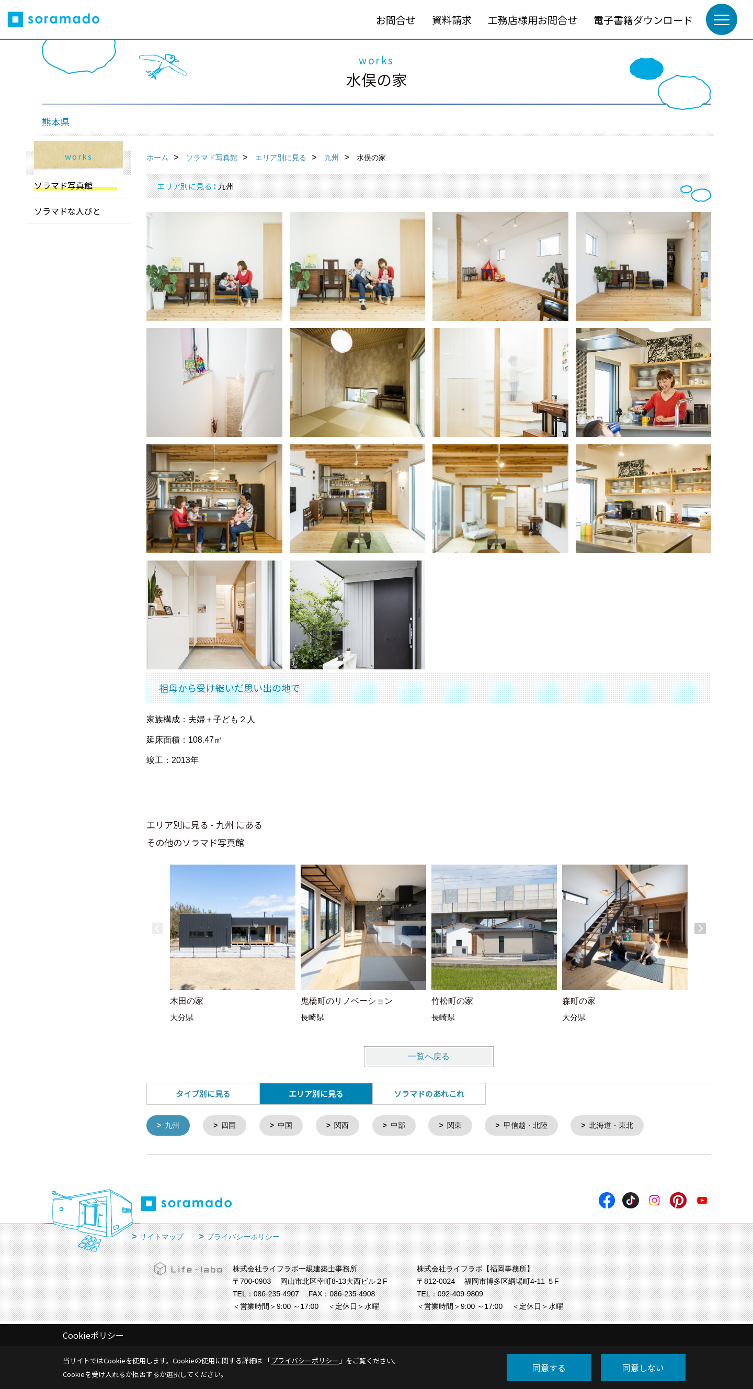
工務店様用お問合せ (532, 20)
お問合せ (396, 20)
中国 (289, 1126)
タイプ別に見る (203, 1093)
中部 (405, 1126)
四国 (231, 1126)
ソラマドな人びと (67, 211)
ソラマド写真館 (63, 185)
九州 (173, 1126)
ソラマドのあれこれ (429, 1093)
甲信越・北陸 (537, 1126)
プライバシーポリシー (243, 1238)
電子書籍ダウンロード (643, 20)
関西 (347, 1126)
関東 (463, 1126)
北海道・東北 (626, 1126)
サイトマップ (162, 1238)
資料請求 (452, 20)
